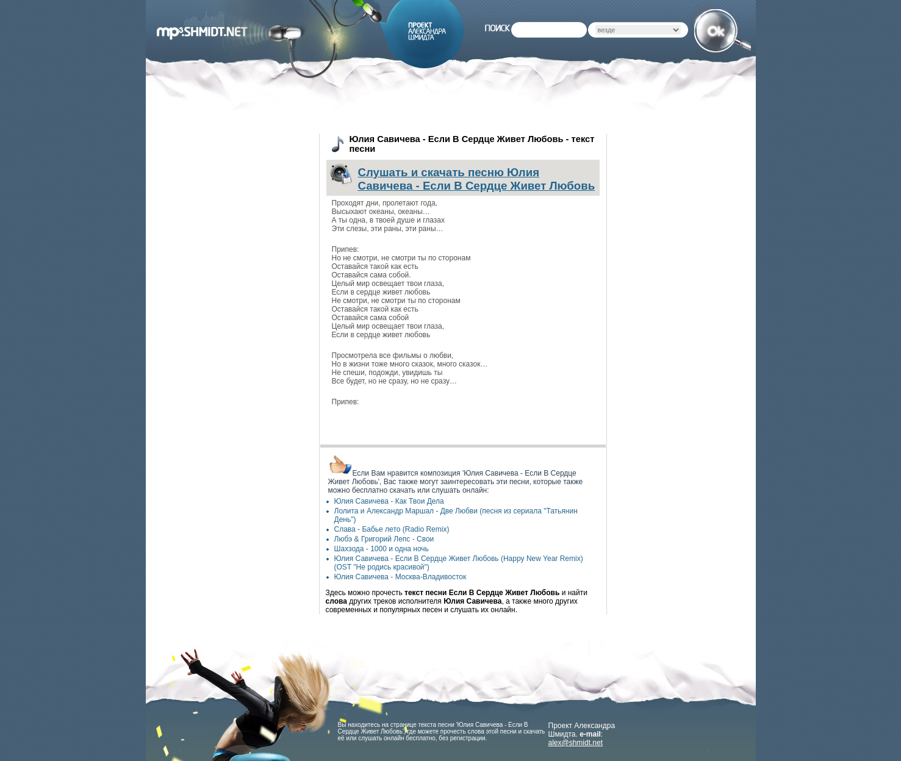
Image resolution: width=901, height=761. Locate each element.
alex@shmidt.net (575, 742)
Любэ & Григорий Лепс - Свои (384, 539)
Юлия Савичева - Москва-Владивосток (400, 577)
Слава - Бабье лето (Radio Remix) (392, 529)
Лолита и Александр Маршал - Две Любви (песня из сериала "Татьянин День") (456, 515)
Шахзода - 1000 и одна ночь (381, 549)
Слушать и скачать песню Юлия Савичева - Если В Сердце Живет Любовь (476, 179)
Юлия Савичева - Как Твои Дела (389, 501)
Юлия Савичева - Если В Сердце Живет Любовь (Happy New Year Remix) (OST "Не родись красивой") (458, 562)
